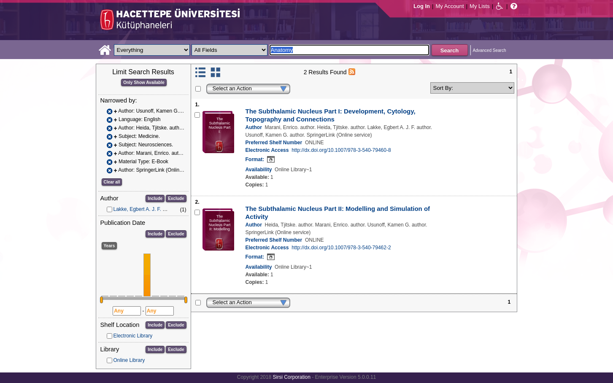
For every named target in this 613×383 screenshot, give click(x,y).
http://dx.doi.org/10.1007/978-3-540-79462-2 (341, 248)
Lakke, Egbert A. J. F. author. (145, 209)
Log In (421, 6)
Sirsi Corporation (291, 377)
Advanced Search (489, 50)
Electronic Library (133, 336)
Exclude (176, 198)
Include (155, 198)
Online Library (129, 360)
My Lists (480, 6)
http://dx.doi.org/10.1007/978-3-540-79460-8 (341, 150)
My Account (449, 6)
